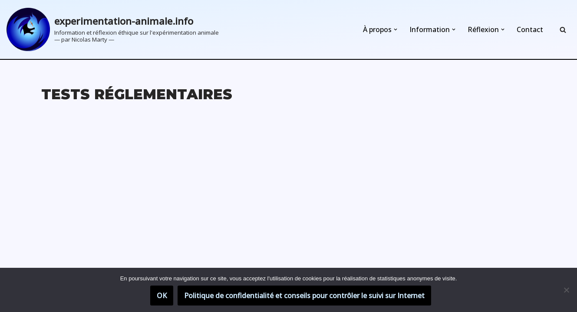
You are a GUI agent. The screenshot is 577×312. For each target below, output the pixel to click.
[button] (395, 29)
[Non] (566, 290)
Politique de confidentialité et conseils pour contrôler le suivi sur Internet (304, 295)
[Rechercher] (563, 29)
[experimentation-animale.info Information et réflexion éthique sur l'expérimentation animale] (113, 29)
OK (162, 295)
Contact (530, 29)
